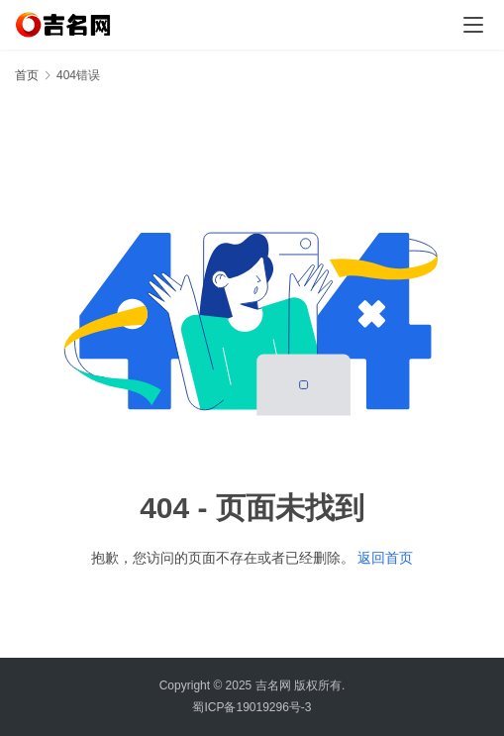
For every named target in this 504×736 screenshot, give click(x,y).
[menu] (473, 25)
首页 (27, 75)
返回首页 (385, 558)
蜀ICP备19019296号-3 (251, 707)
